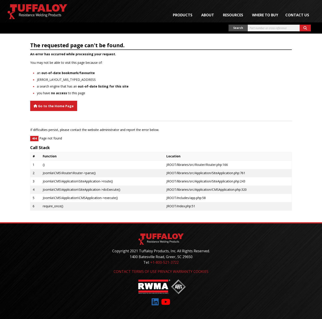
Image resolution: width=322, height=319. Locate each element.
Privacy (165, 271)
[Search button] (305, 28)
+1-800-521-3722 (164, 262)
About (207, 15)
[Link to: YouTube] (165, 302)
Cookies (200, 271)
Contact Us (297, 15)
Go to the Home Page (54, 106)
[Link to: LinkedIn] (155, 302)
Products (182, 15)
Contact (122, 271)
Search (238, 28)
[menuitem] (183, 15)
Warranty (183, 271)
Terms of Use (144, 271)
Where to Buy (265, 15)
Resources (233, 15)
